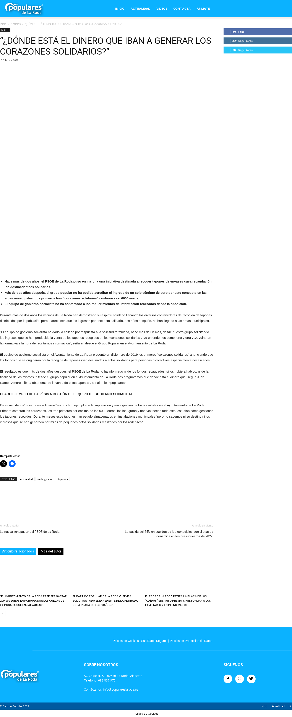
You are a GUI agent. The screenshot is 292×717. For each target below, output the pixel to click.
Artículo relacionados (18, 551)
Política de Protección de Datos (191, 641)
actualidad (26, 479)
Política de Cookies (126, 641)
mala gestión (45, 479)
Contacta (182, 8)
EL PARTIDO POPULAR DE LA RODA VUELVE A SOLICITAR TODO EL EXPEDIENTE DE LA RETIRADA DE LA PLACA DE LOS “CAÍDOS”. (105, 601)
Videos (161, 8)
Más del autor (51, 551)
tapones (63, 479)
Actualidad (140, 8)
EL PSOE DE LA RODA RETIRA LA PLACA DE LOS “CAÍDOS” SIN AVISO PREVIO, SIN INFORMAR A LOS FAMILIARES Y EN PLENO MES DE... (178, 601)
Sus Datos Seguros (154, 641)
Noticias (16, 24)
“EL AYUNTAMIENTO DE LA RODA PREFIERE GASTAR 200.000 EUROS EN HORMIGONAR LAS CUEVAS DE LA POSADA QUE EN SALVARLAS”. (33, 601)
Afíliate (203, 8)
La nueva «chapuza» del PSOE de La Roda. (30, 532)
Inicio (120, 8)
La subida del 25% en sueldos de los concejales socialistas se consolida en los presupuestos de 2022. (169, 534)
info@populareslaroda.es (120, 689)
